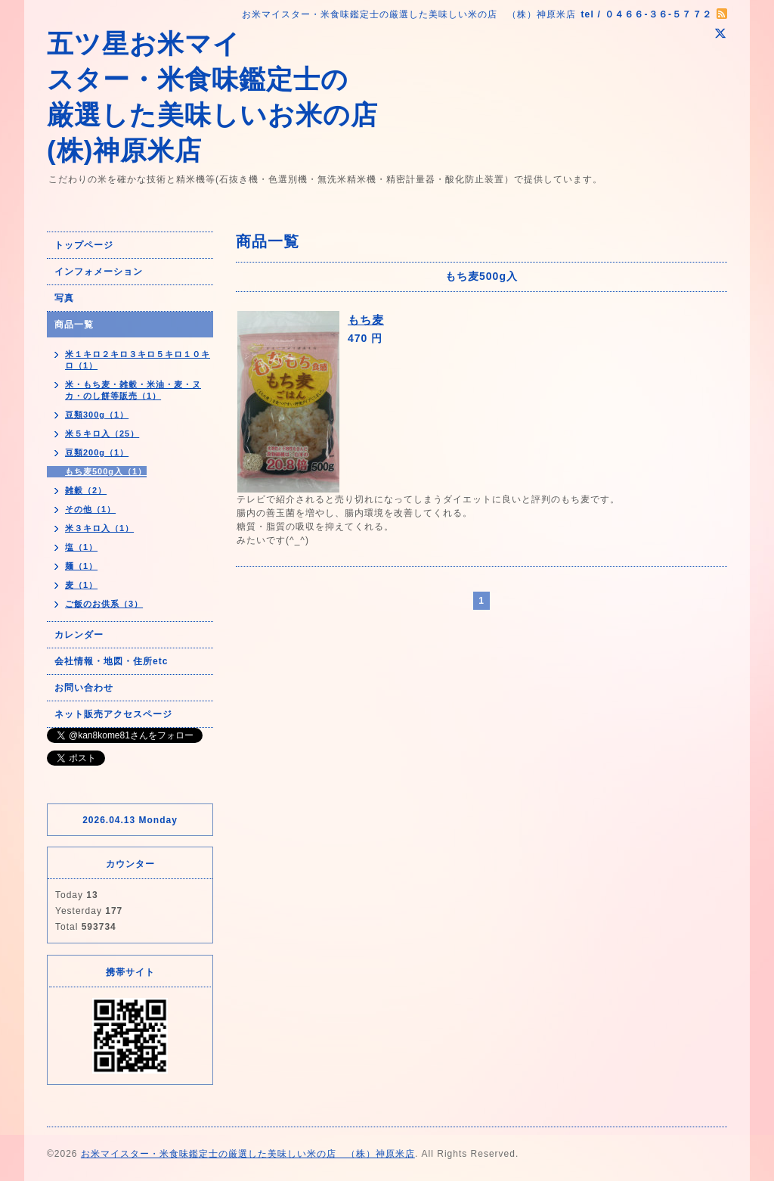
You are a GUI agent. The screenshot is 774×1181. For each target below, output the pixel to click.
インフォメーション (98, 271)
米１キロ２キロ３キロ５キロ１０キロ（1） (137, 360)
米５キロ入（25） (102, 433)
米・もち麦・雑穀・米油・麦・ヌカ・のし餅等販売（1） (133, 390)
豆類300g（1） (96, 414)
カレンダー (79, 634)
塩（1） (81, 547)
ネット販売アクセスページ (113, 714)
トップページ (83, 245)
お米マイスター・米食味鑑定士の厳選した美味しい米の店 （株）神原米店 (248, 1153)
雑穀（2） (86, 490)
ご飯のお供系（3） (104, 603)
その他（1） (90, 509)
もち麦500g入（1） (106, 471)
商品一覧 (74, 324)
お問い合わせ (83, 687)
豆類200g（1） (96, 452)
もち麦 (366, 319)
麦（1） (81, 584)
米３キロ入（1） (99, 528)
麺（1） (81, 565)
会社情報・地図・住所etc (111, 661)
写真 (64, 298)
